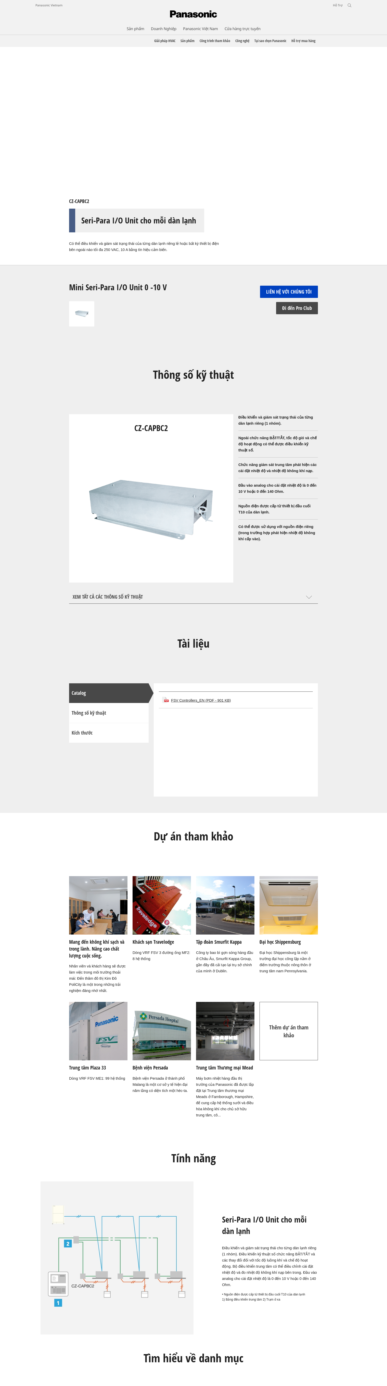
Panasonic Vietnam (48, 5)
